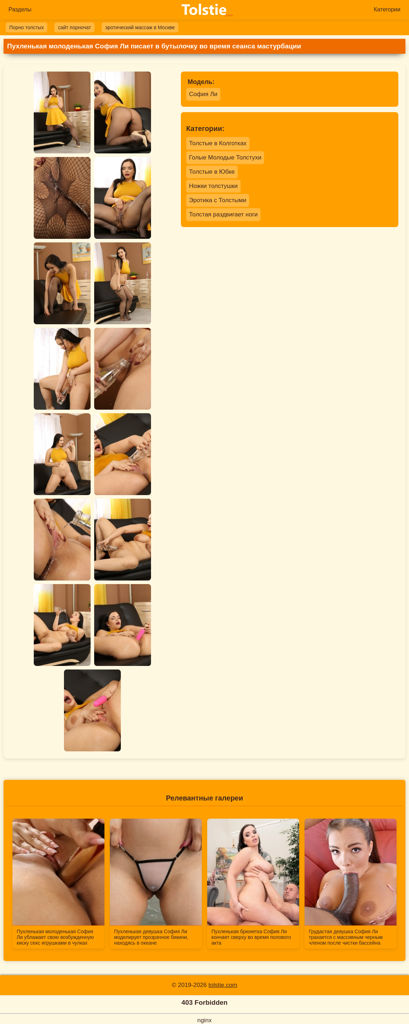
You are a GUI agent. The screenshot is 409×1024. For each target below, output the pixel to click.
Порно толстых (26, 27)
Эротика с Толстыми (217, 200)
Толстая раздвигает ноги (223, 214)
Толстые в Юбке (212, 171)
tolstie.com (223, 985)
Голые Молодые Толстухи (225, 157)
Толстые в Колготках (218, 143)
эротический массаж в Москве (140, 27)
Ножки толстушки (213, 186)
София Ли (203, 94)
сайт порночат (74, 27)
